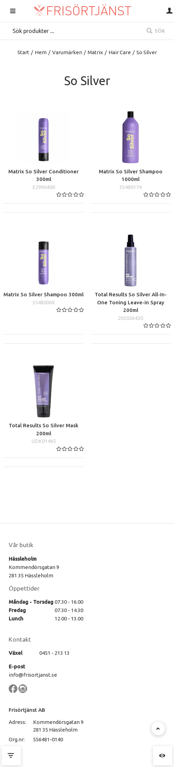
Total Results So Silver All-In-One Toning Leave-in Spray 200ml (131, 302)
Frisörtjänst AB (27, 710)
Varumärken (67, 52)
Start (23, 52)
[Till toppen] (158, 728)
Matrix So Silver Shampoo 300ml (43, 294)
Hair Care (120, 52)
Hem (41, 52)
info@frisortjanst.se (33, 675)
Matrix (95, 52)
